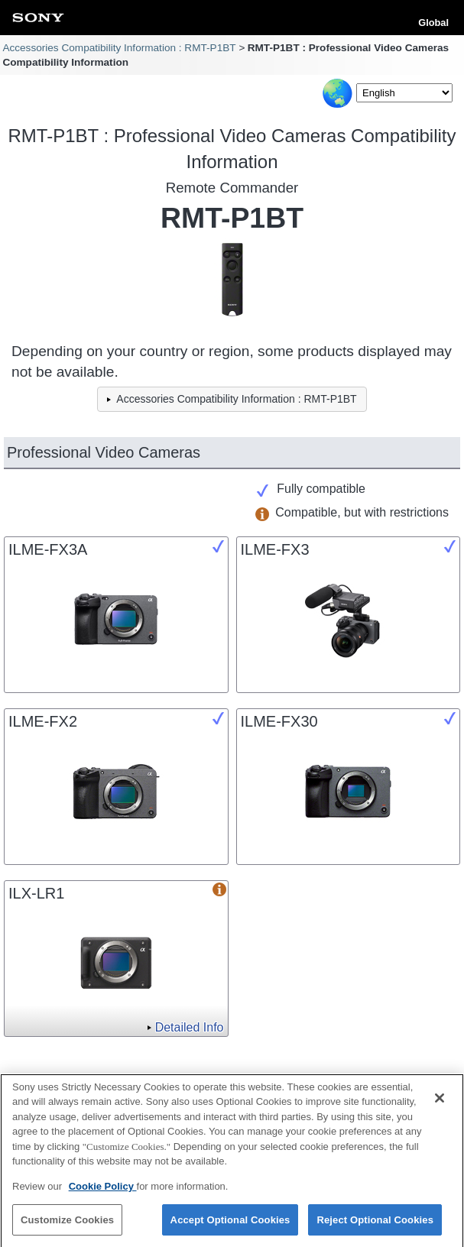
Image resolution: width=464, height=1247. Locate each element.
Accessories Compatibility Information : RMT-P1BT (118, 47)
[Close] (439, 1102)
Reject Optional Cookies (374, 1224)
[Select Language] (404, 92)
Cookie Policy (103, 1191)
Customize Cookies (67, 1224)
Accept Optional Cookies (230, 1224)
